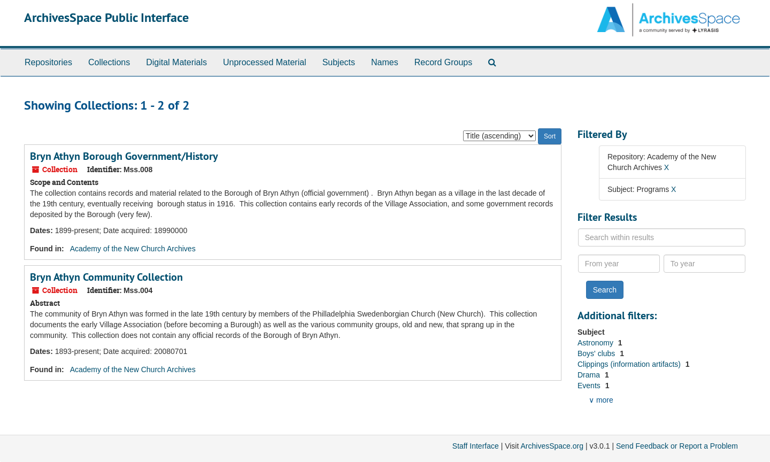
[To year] (705, 264)
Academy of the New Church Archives (133, 248)
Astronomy (596, 342)
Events (590, 385)
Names (384, 62)
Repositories (48, 62)
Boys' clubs (597, 353)
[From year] (619, 264)
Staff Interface (475, 446)
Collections (109, 62)
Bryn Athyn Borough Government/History (124, 156)
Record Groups (443, 62)
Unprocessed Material (264, 62)
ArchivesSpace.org (551, 446)
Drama (590, 375)
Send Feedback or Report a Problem (677, 446)
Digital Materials (176, 62)
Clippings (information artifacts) (630, 364)
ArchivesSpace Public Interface (106, 17)
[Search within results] (662, 237)
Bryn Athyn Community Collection (106, 277)
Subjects (338, 62)
